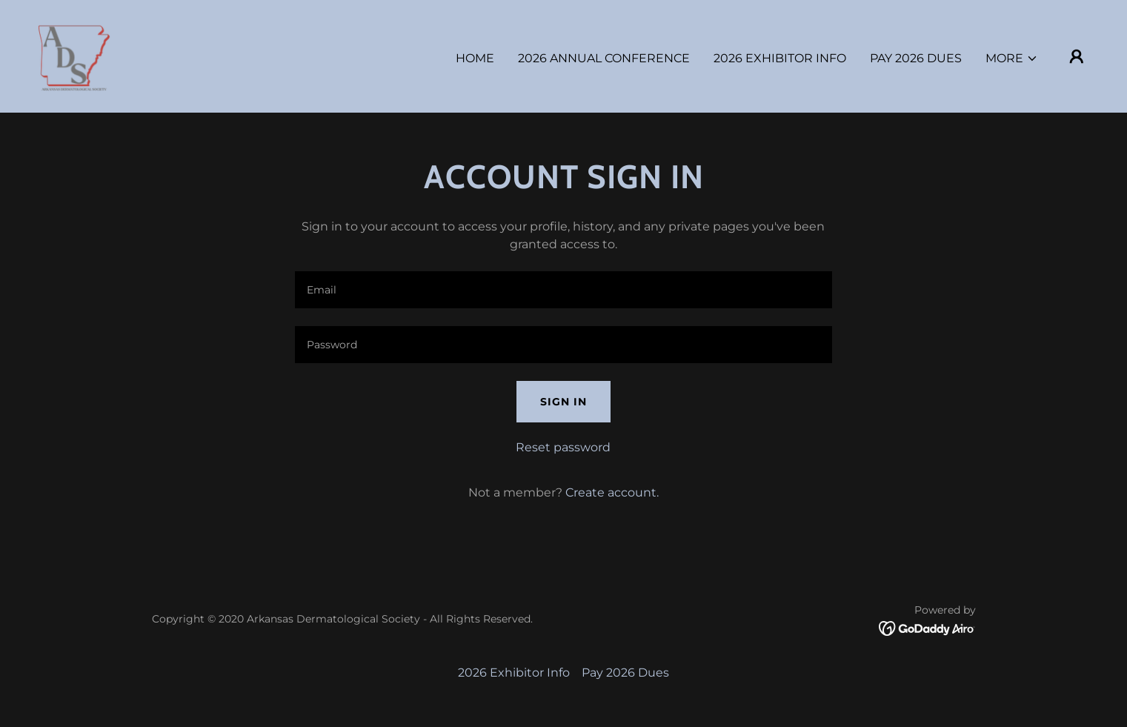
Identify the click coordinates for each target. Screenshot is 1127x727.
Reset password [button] (563, 447)
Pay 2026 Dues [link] (916, 58)
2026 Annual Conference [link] (604, 58)
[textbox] (563, 289)
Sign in (563, 401)
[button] (1011, 58)
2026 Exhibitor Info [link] (780, 58)
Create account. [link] (612, 492)
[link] (74, 55)
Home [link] (475, 58)
